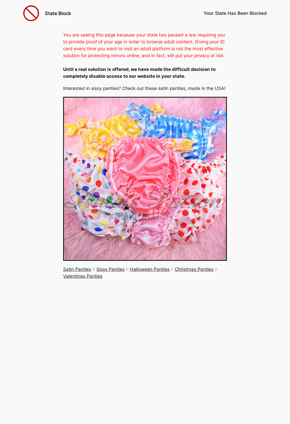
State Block (58, 13)
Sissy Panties (110, 269)
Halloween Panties (150, 269)
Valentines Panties (82, 276)
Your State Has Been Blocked (235, 13)
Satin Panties (77, 269)
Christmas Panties (194, 269)
